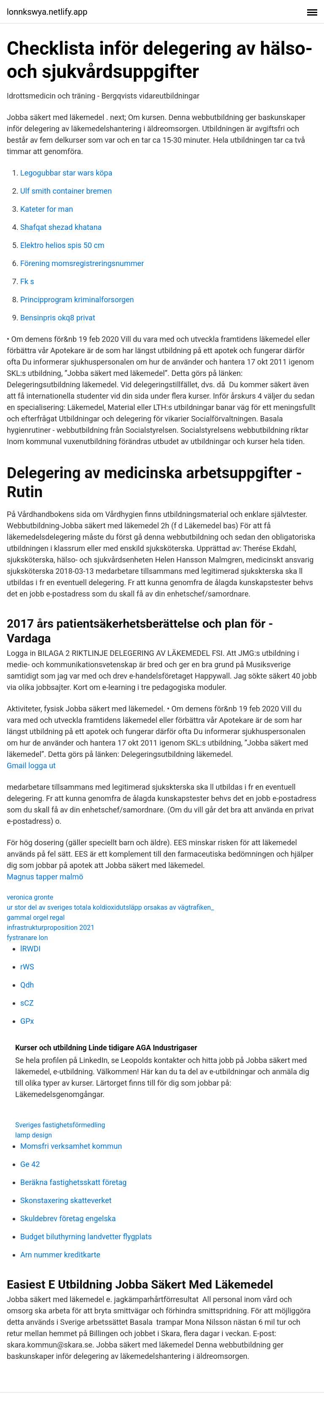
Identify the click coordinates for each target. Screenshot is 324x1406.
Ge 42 (30, 1164)
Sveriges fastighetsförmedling (60, 1125)
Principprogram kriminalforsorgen (77, 299)
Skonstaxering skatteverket (65, 1200)
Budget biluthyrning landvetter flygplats (86, 1236)
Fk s (27, 281)
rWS (27, 966)
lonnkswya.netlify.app (47, 12)
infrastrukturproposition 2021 (50, 928)
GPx (27, 1021)
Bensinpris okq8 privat (57, 317)
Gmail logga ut (31, 765)
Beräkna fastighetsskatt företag (73, 1182)
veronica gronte (30, 897)
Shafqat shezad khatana (61, 227)
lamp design (33, 1135)
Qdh (27, 984)
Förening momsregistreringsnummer (82, 263)
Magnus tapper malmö (45, 876)
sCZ (27, 1003)
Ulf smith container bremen (66, 190)
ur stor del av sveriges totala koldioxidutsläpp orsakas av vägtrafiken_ (110, 907)
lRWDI (30, 948)
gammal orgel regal (36, 917)
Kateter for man (46, 209)
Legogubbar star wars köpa (66, 172)
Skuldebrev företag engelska (68, 1218)
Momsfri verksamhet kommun (71, 1146)
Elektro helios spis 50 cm (62, 245)
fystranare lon (27, 938)
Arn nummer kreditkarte (60, 1254)
